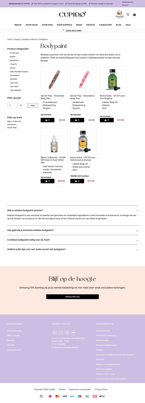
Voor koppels (64, 25)
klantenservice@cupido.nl (66, 347)
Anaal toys (14, 53)
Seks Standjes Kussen (19, 72)
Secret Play (12, 128)
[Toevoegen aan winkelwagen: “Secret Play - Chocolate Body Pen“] (47, 120)
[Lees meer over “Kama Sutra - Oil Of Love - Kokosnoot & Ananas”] (77, 181)
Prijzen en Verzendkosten (108, 364)
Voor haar (32, 25)
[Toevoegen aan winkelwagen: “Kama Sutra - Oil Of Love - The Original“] (107, 120)
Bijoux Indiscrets (14, 121)
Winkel (10, 345)
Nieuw (17, 25)
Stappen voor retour (105, 374)
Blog (119, 25)
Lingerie (13, 64)
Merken (10, 340)
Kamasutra (11, 124)
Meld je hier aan (72, 297)
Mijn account (13, 335)
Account (125, 5)
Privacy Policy (101, 389)
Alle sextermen (14, 350)
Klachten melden (104, 369)
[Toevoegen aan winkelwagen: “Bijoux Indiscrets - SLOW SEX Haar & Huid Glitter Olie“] (47, 181)
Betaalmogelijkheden (106, 345)
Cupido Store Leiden (74, 30)
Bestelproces (102, 340)
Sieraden (13, 79)
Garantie (100, 359)
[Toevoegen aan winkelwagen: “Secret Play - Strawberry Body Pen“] (77, 120)
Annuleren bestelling (106, 335)
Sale (128, 25)
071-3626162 (25, 4)
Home (9, 39)
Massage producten (30, 39)
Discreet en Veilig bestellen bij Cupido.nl (115, 355)
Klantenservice (127, 2)
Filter (33, 105)
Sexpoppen (15, 75)
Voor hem (47, 25)
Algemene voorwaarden (80, 389)
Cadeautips (105, 25)
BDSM (79, 25)
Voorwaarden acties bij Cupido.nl (111, 379)
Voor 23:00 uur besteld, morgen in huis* (49, 4)
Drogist (90, 25)
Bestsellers (14, 60)
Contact (100, 350)
